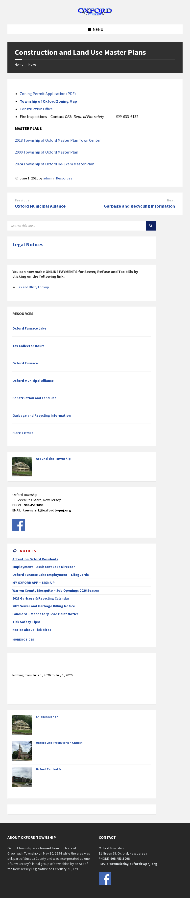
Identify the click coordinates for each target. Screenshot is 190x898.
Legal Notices (28, 244)
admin (47, 178)
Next (171, 200)
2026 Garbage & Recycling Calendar (40, 598)
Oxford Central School (52, 769)
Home (19, 64)
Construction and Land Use (34, 398)
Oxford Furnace (25, 363)
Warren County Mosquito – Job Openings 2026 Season (55, 590)
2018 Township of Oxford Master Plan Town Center (58, 140)
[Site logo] (95, 14)
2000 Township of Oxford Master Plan (46, 152)
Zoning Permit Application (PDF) (48, 93)
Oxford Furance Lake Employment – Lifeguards (50, 574)
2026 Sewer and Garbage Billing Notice (43, 606)
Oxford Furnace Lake (29, 328)
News (32, 64)
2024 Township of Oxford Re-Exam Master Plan (54, 163)
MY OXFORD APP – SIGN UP (33, 582)
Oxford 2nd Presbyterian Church (59, 742)
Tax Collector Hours (28, 346)
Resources (64, 178)
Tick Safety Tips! (26, 622)
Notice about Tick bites (31, 629)
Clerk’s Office (22, 433)
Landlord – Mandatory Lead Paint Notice (45, 614)
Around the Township (53, 458)
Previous (22, 200)
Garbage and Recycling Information (139, 206)
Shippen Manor (47, 717)
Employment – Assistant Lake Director (43, 567)
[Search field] (69, 226)
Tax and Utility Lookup (33, 287)
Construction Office (36, 108)
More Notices (23, 639)
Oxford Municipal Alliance (40, 206)
